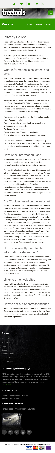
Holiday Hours (7, 361)
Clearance (6, 346)
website (39, 24)
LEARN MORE (6, 385)
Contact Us (6, 357)
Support (5, 350)
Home (29, 24)
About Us (5, 339)
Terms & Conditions (9, 354)
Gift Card (5, 342)
